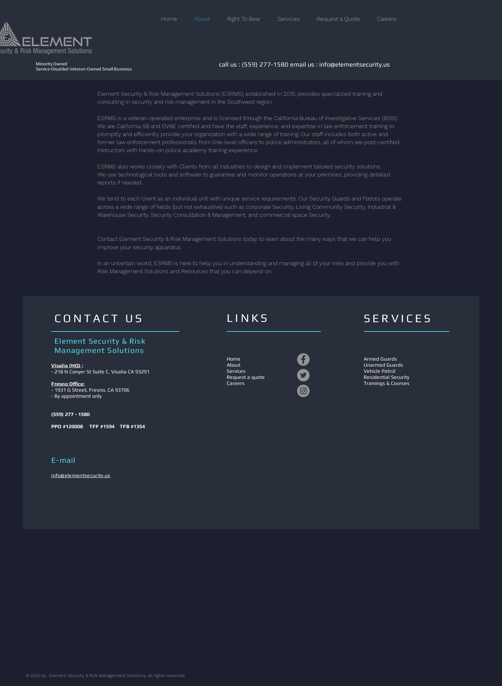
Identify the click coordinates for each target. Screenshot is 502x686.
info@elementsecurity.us (354, 64)
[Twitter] (303, 375)
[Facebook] (303, 359)
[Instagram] (303, 391)
